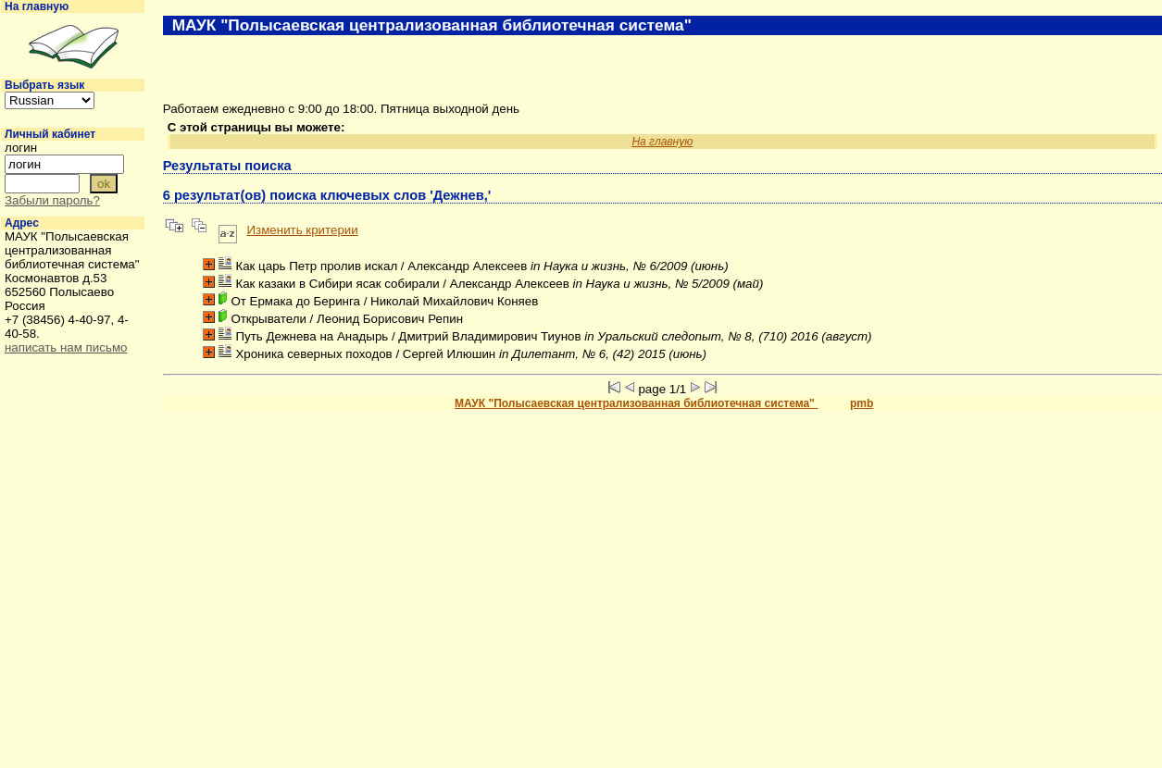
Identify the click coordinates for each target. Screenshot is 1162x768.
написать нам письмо (66, 347)
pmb (861, 403)
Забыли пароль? (52, 200)
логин (21, 148)
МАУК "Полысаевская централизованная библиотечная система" (636, 403)
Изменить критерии (302, 230)
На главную (37, 6)
